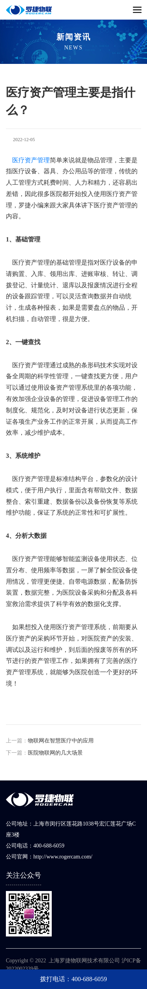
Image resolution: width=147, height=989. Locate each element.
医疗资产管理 (31, 160)
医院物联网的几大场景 (55, 753)
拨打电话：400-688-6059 (73, 979)
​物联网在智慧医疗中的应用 (61, 741)
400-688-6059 (48, 846)
